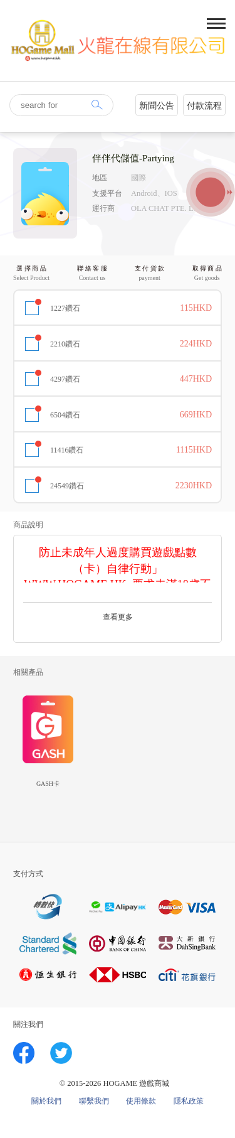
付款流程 (204, 105)
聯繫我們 (94, 1101)
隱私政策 (189, 1101)
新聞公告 (156, 105)
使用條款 (141, 1101)
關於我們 (46, 1101)
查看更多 (118, 617)
